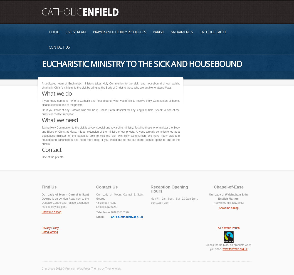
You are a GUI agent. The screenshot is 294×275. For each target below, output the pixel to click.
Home (54, 32)
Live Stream (76, 32)
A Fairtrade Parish (229, 228)
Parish (158, 32)
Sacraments (182, 32)
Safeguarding (50, 232)
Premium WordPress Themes (83, 268)
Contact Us (59, 47)
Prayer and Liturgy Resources (119, 32)
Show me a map (52, 212)
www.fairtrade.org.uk (234, 249)
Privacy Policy (50, 228)
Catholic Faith (213, 32)
